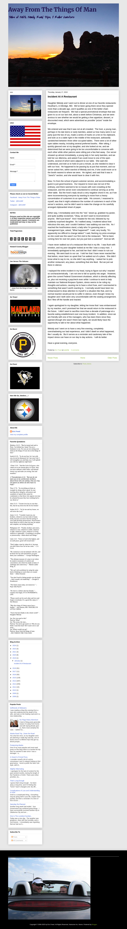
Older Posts (112, 358)
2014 (14, 681)
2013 (14, 684)
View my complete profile (19, 434)
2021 (14, 652)
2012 (14, 687)
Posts (14, 837)
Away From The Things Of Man (52, 9)
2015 (14, 678)
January (17, 661)
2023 (14, 649)
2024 (14, 645)
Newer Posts (53, 358)
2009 (14, 693)
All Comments (17, 840)
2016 (14, 674)
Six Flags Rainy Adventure (28, 720)
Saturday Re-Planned (17, 804)
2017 (14, 671)
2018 (14, 668)
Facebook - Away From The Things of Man (25, 197)
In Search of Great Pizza (19, 757)
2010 (14, 690)
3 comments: (75, 350)
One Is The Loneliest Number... (21, 816)
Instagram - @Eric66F (18, 205)
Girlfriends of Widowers (18, 708)
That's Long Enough (17, 781)
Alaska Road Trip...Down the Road (22, 733)
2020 (14, 655)
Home (82, 358)
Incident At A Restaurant (62, 96)
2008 (14, 696)
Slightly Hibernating (17, 769)
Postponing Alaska (16, 745)
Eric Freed (16, 431)
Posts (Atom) (87, 364)
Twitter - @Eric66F (16, 201)
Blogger (94, 924)
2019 (14, 658)
